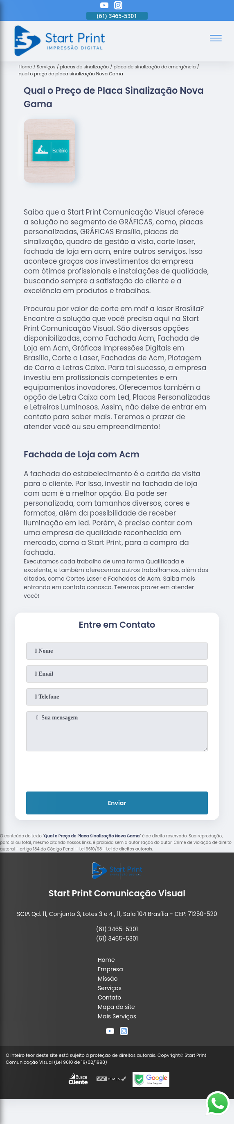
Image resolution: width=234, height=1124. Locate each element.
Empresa (110, 969)
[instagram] (118, 6)
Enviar (117, 803)
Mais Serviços (117, 1016)
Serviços (110, 988)
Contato (109, 997)
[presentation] (117, 770)
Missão (108, 979)
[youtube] (104, 6)
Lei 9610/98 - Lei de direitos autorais (115, 849)
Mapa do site (116, 1007)
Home (106, 960)
